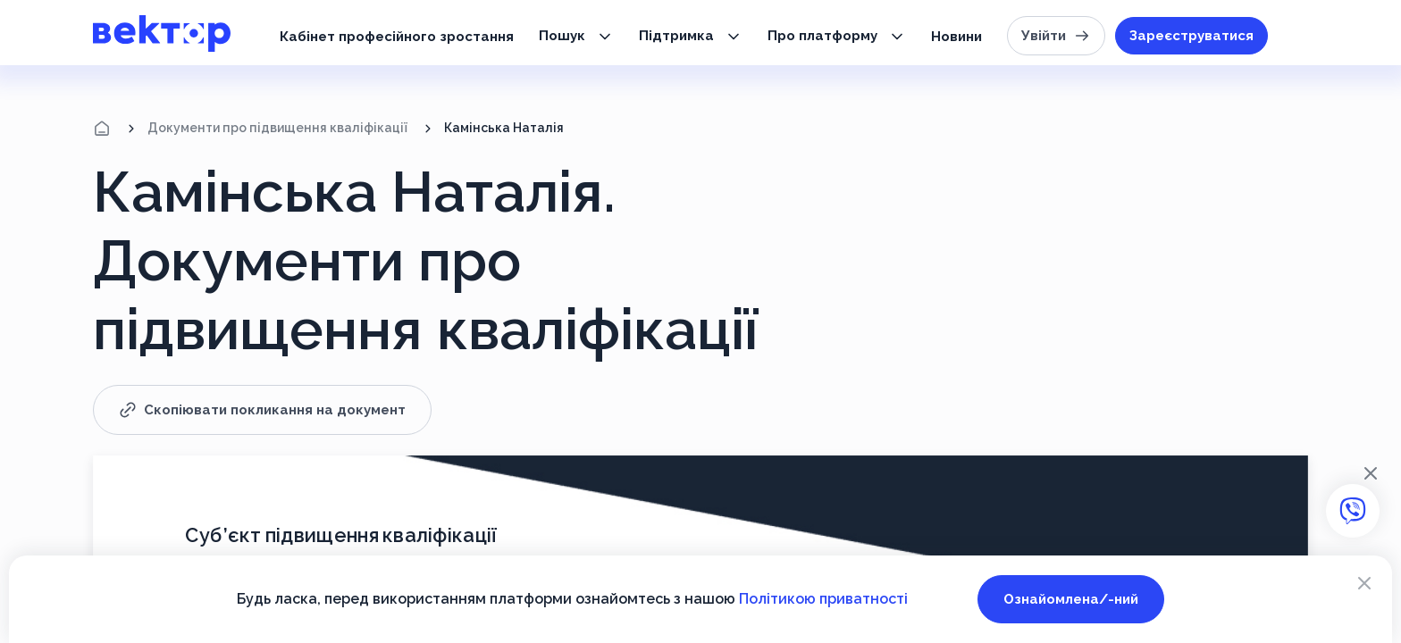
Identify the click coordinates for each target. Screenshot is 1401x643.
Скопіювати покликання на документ (262, 410)
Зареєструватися (1191, 36)
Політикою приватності (823, 598)
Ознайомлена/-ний (1070, 599)
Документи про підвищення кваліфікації (277, 128)
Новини (956, 37)
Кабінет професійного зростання (397, 37)
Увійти (1056, 36)
